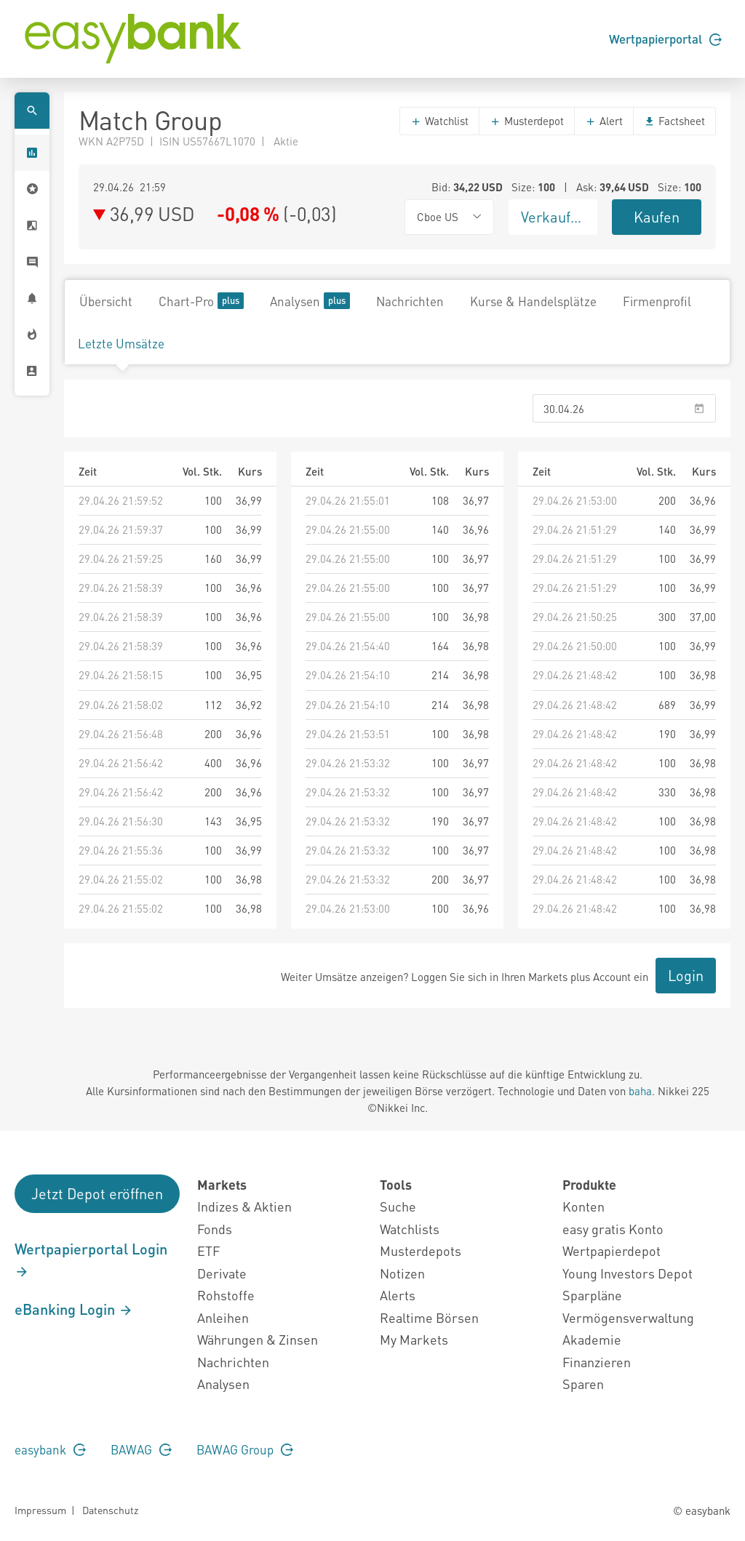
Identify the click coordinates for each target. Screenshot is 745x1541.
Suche (398, 1206)
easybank (50, 1449)
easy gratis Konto (613, 1228)
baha (640, 1091)
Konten (583, 1206)
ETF (208, 1250)
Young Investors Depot (627, 1273)
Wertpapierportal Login (91, 1259)
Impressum (40, 1509)
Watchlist (439, 120)
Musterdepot (527, 120)
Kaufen (657, 216)
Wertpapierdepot (611, 1250)
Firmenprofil (657, 301)
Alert (604, 120)
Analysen (310, 300)
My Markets (414, 1339)
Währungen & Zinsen (257, 1339)
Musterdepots (420, 1250)
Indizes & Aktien (244, 1206)
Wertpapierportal (665, 39)
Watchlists (409, 1228)
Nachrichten (410, 301)
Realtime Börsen (429, 1317)
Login (686, 975)
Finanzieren (596, 1361)
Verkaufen (553, 216)
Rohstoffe (226, 1294)
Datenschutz (110, 1509)
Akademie (591, 1339)
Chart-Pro (201, 300)
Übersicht (105, 301)
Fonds (214, 1228)
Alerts (397, 1294)
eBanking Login (74, 1309)
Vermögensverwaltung (628, 1317)
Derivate (222, 1273)
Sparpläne (592, 1294)
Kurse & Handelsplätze (533, 301)
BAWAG (141, 1449)
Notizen (402, 1273)
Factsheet (674, 120)
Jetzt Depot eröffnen (97, 1193)
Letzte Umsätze (121, 343)
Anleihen (223, 1317)
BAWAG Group (244, 1449)
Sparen (583, 1383)
